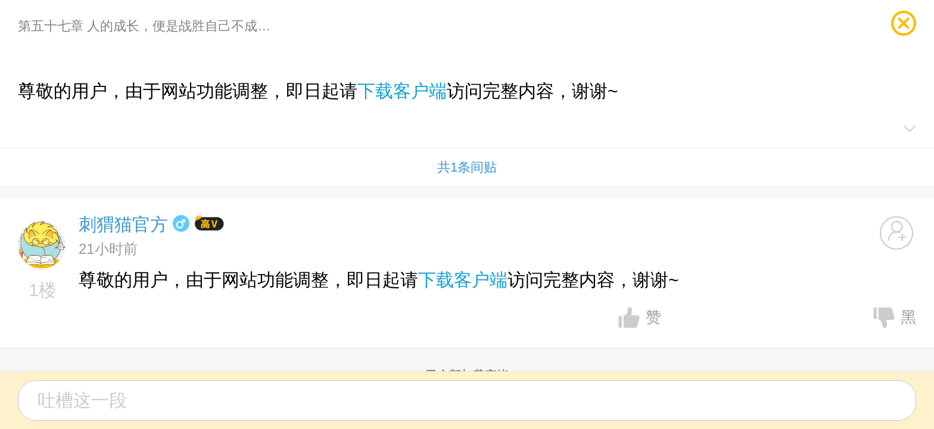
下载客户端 (402, 91)
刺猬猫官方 (123, 224)
